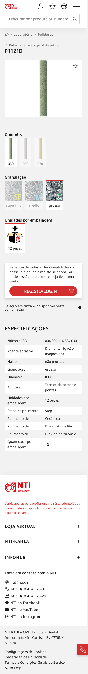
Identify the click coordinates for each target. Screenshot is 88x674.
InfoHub (43, 557)
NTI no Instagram (23, 616)
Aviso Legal (14, 668)
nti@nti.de (16, 582)
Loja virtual (43, 526)
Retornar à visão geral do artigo (32, 45)
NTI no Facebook (22, 602)
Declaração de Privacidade (26, 657)
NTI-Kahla (43, 541)
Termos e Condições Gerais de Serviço (35, 662)
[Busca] (75, 19)
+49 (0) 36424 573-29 (25, 596)
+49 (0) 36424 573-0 (24, 589)
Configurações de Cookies (25, 651)
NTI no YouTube (21, 609)
